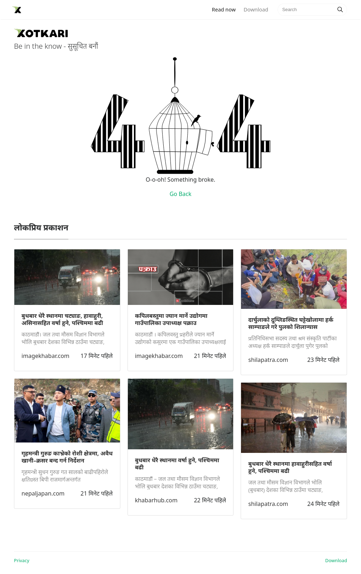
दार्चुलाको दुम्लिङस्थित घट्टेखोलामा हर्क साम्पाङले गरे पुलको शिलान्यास (290, 323)
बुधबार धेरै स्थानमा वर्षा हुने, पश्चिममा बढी (177, 463)
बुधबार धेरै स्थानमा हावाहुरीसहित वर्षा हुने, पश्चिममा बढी (290, 467)
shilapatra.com (268, 360)
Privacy (21, 560)
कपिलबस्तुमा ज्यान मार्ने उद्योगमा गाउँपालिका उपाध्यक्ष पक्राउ (171, 319)
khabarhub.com (156, 500)
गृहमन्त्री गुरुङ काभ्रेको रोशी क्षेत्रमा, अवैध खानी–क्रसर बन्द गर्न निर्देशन (67, 456)
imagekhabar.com (45, 356)
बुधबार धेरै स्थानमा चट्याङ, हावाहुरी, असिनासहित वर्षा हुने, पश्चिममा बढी (62, 319)
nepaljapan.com (42, 493)
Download (256, 9)
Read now (226, 9)
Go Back (180, 194)
